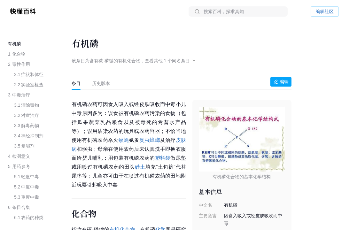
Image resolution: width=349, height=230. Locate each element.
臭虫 (144, 140)
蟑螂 (155, 140)
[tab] (76, 83)
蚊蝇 (124, 140)
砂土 (140, 167)
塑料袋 (163, 158)
